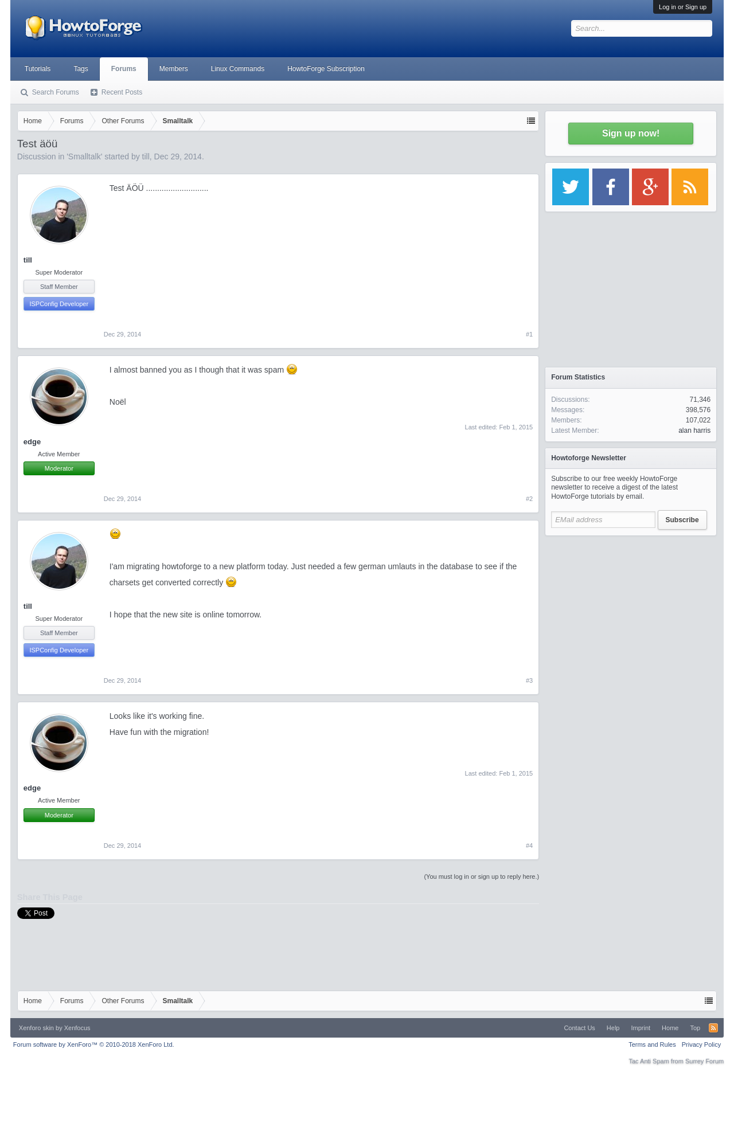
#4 (529, 845)
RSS (713, 1027)
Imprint (640, 1027)
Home (670, 1027)
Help (613, 1027)
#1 (529, 334)
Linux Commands (237, 69)
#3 (529, 680)
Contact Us (579, 1027)
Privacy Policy (701, 1044)
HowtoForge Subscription (326, 69)
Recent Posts (121, 92)
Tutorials (38, 69)
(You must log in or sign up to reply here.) (481, 876)
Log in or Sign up (682, 6)
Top (695, 1027)
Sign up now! (630, 133)
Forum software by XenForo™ (93, 1044)
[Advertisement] (631, 613)
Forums (123, 69)
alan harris (694, 430)
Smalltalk (84, 156)
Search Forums (55, 92)
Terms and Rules (652, 1044)
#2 (529, 498)
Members (173, 69)
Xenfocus (77, 1027)
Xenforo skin (36, 1027)
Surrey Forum (704, 1061)
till (146, 156)
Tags (80, 69)
